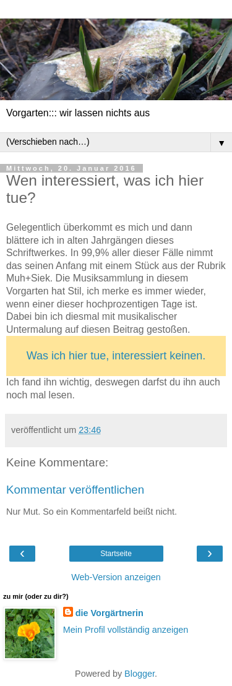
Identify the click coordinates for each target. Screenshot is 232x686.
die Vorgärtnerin (109, 613)
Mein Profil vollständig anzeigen (125, 630)
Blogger (139, 674)
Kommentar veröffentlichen (75, 489)
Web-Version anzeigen (116, 577)
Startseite (116, 553)
